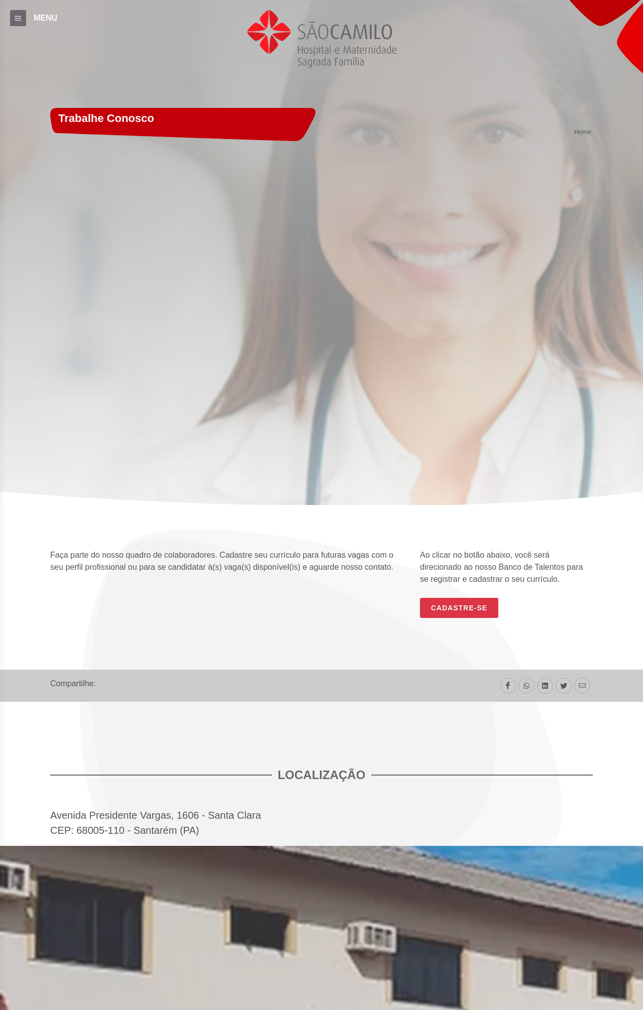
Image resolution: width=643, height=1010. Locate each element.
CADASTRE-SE (459, 608)
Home (582, 132)
